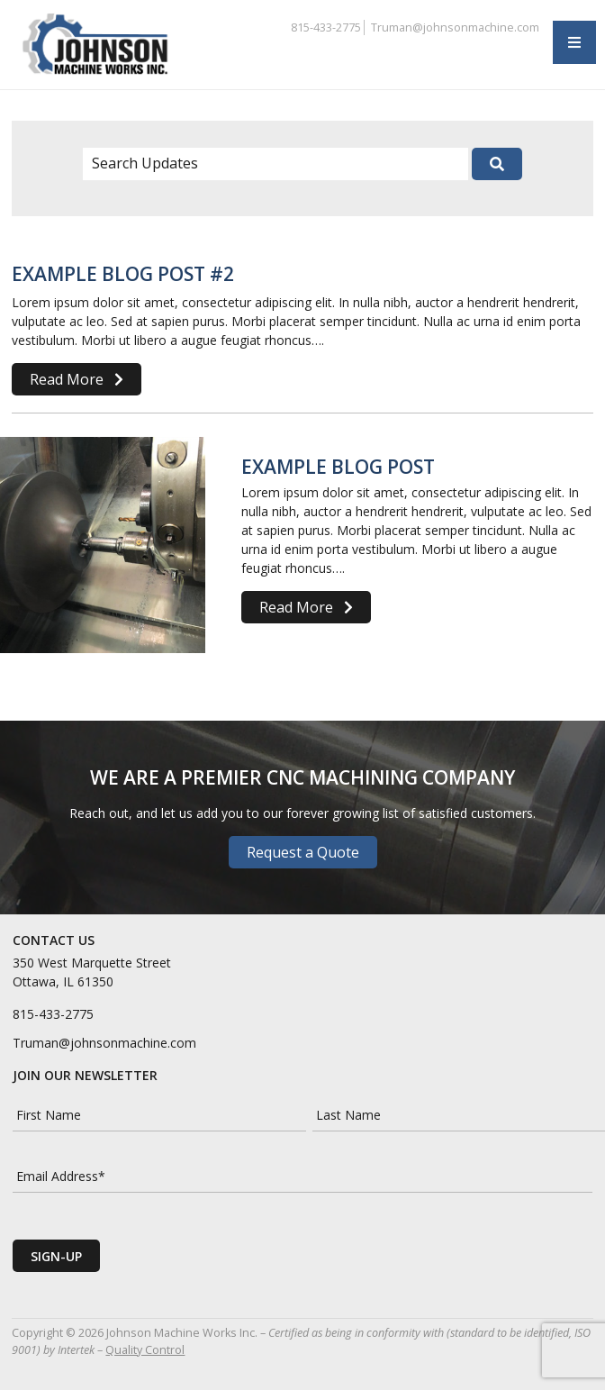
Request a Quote (303, 852)
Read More (76, 379)
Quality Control (145, 1350)
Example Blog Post (338, 466)
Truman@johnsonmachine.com (455, 27)
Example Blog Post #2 (123, 273)
